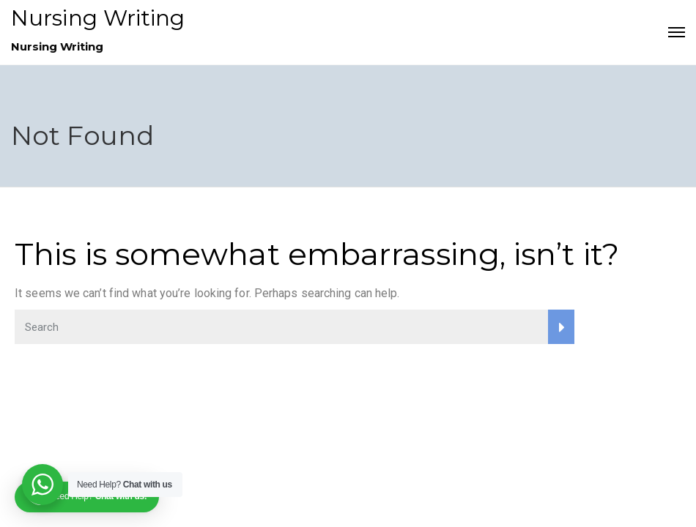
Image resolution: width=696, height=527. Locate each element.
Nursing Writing (98, 17)
